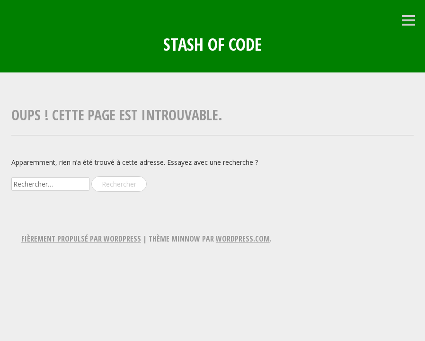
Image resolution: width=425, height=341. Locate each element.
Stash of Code (212, 44)
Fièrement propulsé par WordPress (81, 238)
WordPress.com (243, 238)
